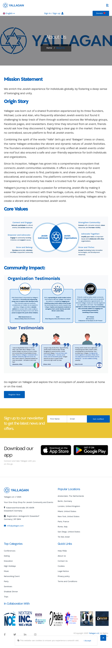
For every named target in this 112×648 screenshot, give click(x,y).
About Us (62, 556)
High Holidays (10, 566)
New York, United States (68, 516)
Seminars (8, 586)
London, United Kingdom (69, 506)
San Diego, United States (69, 531)
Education (8, 561)
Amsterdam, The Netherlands (71, 496)
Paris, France (63, 521)
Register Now (14, 394)
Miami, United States (67, 511)
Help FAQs (62, 551)
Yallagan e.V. (94, 633)
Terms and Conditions (67, 581)
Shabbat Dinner (11, 591)
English (9, 13)
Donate (100, 13)
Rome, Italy (62, 526)
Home (49, 48)
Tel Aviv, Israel (64, 537)
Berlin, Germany (65, 501)
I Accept (87, 640)
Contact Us (63, 561)
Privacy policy (64, 576)
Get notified (98, 419)
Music (6, 571)
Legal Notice (63, 571)
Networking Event (12, 576)
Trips (6, 596)
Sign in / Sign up (53, 13)
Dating (7, 556)
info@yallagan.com (13, 526)
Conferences (9, 551)
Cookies (61, 566)
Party (6, 581)
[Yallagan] (16, 490)
